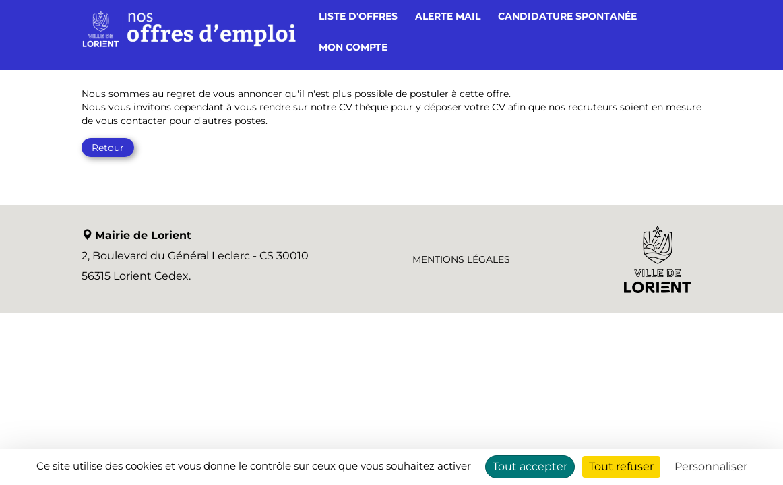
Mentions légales (461, 259)
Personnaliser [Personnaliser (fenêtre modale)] (711, 466)
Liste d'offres (358, 16)
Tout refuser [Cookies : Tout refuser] (621, 466)
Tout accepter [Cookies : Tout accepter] (530, 466)
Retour (108, 147)
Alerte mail (447, 16)
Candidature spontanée (567, 16)
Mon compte (353, 47)
